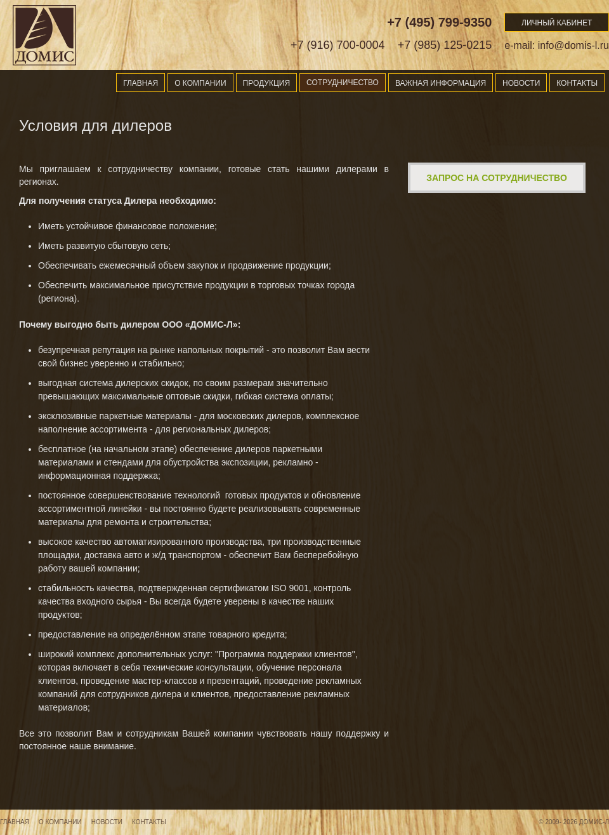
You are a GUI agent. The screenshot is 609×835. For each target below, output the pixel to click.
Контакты (577, 83)
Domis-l (44, 35)
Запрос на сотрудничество (496, 178)
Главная (140, 83)
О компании (200, 83)
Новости (521, 83)
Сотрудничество (342, 82)
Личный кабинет (556, 22)
